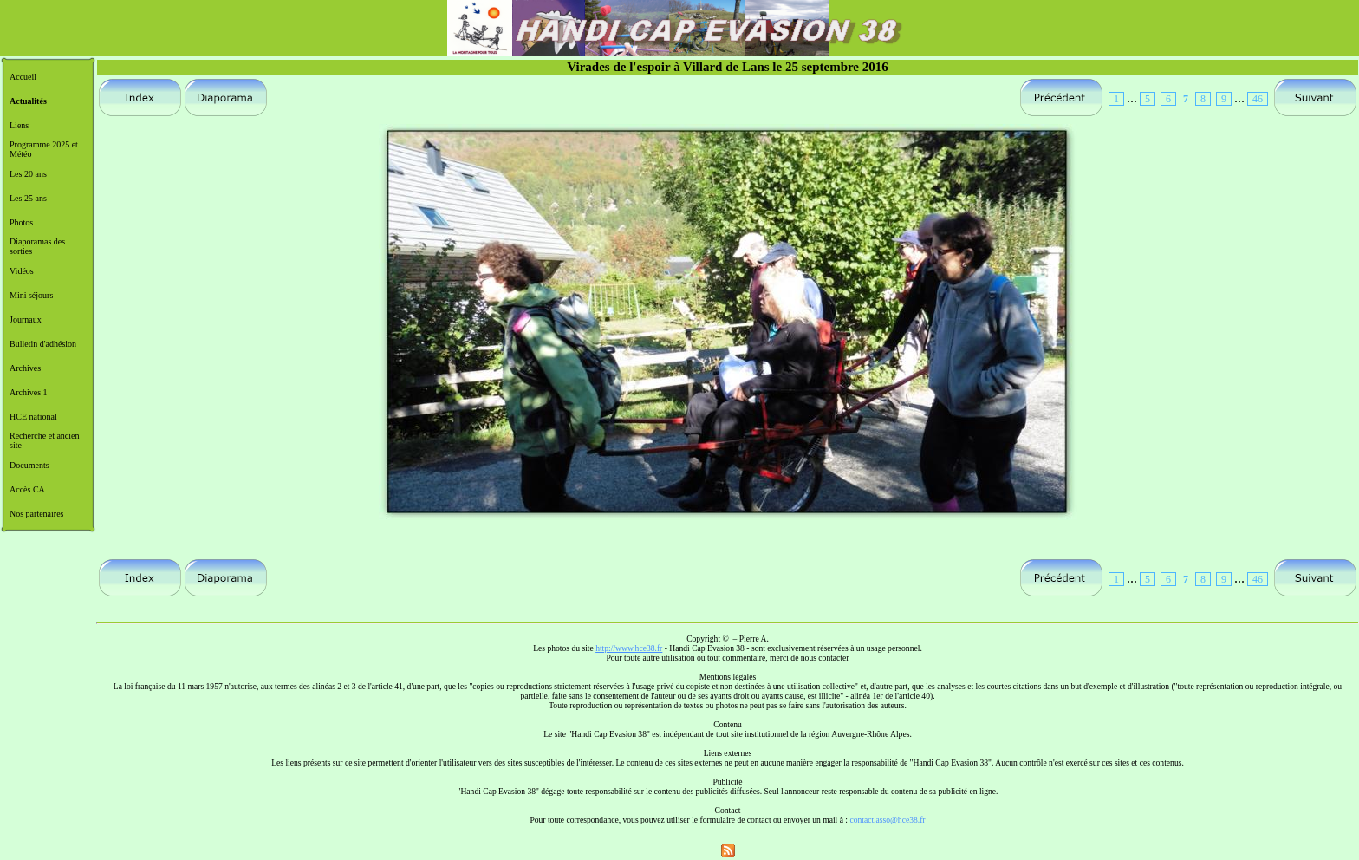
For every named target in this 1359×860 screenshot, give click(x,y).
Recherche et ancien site (45, 440)
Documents (29, 465)
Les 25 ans (28, 198)
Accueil (23, 76)
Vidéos (22, 271)
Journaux (26, 319)
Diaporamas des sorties (37, 246)
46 (1257, 99)
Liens (19, 125)
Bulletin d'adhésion (43, 344)
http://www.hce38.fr (628, 648)
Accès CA (27, 489)
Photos (21, 222)
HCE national (33, 416)
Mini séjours (31, 295)
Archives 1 (29, 392)
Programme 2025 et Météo (44, 149)
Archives (25, 368)
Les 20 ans (28, 174)
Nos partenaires (36, 513)
